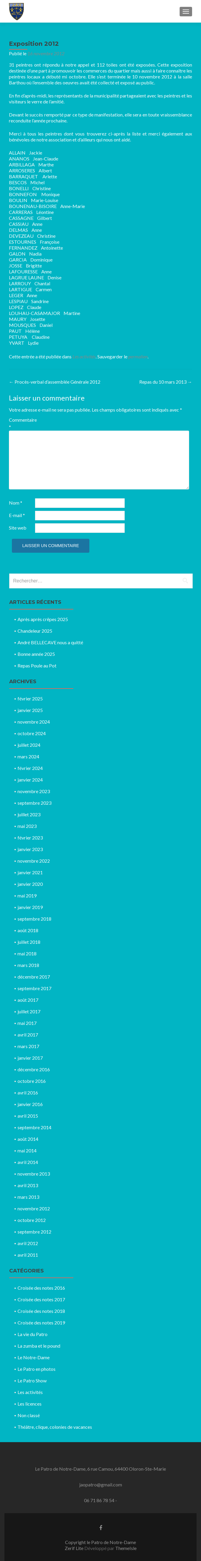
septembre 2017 (34, 988)
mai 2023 (27, 826)
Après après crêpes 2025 (43, 619)
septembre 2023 (34, 803)
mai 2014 (27, 1150)
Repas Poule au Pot (37, 665)
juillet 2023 (29, 814)
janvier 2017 (30, 1058)
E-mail (17, 515)
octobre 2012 (32, 1220)
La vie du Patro (33, 1334)
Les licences (30, 1403)
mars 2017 (28, 1046)
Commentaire (21, 423)
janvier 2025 (30, 710)
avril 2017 (28, 1034)
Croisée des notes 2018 (41, 1311)
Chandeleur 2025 (35, 631)
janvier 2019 (30, 907)
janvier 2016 (30, 1104)
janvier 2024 (30, 779)
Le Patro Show (32, 1380)
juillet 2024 (29, 745)
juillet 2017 (29, 1011)
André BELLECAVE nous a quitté (50, 642)
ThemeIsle (126, 1548)
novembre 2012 (34, 1208)
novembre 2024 (34, 721)
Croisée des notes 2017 (41, 1299)
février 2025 (30, 698)
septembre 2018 (34, 919)
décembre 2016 (34, 1069)
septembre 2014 (34, 1127)
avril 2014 (28, 1162)
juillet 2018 (29, 942)
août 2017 (28, 1000)
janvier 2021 (30, 872)
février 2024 (30, 768)
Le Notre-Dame (34, 1357)
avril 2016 (28, 1092)
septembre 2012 (34, 1231)
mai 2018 (27, 953)
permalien (138, 356)
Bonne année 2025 (36, 654)
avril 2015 (28, 1116)
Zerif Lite (74, 1548)
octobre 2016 (32, 1081)
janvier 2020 (30, 884)
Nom (15, 502)
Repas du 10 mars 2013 (165, 382)
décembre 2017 (34, 976)
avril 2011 (28, 1255)
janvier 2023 (30, 849)
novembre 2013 (34, 1173)
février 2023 (30, 837)
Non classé (29, 1415)
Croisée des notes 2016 (41, 1288)
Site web (17, 527)
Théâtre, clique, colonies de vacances (55, 1427)
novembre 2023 (34, 791)
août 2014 (28, 1139)
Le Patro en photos (37, 1369)
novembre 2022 (34, 861)
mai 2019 (27, 895)
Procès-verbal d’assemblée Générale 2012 (54, 382)
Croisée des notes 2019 (41, 1322)
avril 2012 (28, 1243)
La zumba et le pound (39, 1346)
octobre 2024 (32, 733)
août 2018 (28, 930)
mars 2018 (28, 965)
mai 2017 (27, 1023)
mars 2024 (28, 756)
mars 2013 (28, 1197)
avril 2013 (28, 1185)
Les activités (84, 356)
